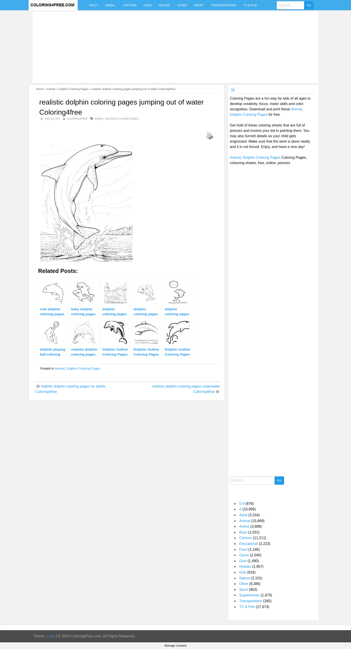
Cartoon (130, 5)
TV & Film (250, 5)
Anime (244, 526)
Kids (242, 572)
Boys (243, 532)
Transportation (223, 5)
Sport (199, 5)
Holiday (245, 566)
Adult (93, 5)
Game (244, 555)
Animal (110, 5)
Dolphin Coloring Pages (73, 89)
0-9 (241, 503)
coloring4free (77, 118)
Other (182, 5)
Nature (164, 5)
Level (51, 636)
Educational (248, 544)
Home (39, 89)
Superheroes (249, 595)
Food (148, 5)
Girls (243, 561)
